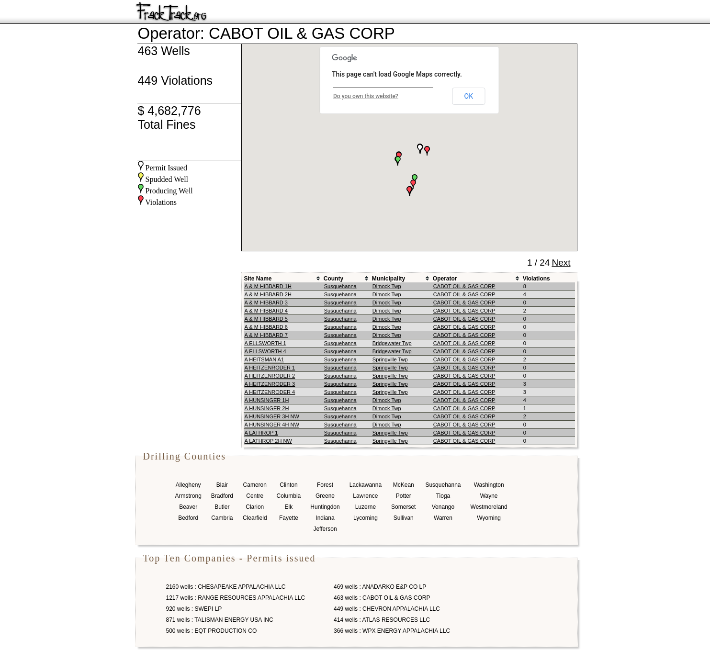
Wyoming (489, 518)
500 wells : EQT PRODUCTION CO (211, 631)
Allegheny (188, 485)
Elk (289, 507)
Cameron (255, 485)
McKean (403, 485)
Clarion (255, 507)
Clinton (288, 485)
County (333, 278)
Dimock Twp (386, 286)
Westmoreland (489, 507)
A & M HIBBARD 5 (266, 319)
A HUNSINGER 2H (267, 408)
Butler (221, 507)
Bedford (188, 518)
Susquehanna (340, 286)
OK (468, 96)
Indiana (325, 518)
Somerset (403, 507)
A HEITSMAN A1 (264, 359)
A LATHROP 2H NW (268, 441)
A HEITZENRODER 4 (270, 392)
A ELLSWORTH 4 (265, 351)
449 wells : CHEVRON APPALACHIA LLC (387, 608)
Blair (222, 485)
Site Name (258, 278)
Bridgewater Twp (392, 343)
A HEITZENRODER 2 (270, 376)
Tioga (443, 496)
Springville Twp (390, 359)
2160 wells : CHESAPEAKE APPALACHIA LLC (226, 586)
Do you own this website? (365, 96)
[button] (427, 151)
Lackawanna (365, 485)
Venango (443, 507)
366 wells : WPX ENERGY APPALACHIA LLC (392, 631)
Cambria (222, 518)
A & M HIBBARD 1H (268, 286)
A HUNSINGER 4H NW (272, 424)
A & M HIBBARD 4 (266, 311)
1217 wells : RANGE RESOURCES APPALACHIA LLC (235, 597)
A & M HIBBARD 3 (266, 302)
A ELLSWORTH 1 (265, 343)
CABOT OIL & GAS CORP (464, 286)
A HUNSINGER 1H (267, 400)
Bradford (222, 496)
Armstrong (188, 496)
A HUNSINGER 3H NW (272, 416)
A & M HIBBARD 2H (268, 294)
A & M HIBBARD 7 (266, 335)
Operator (445, 278)
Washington (489, 485)
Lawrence (365, 496)
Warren (443, 518)
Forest (325, 485)
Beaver (188, 507)
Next (561, 263)
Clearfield (255, 518)
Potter (403, 496)
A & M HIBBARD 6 (266, 327)
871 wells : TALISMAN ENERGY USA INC (219, 619)
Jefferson (325, 529)
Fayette (288, 518)
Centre (254, 496)
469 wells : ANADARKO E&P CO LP (380, 586)
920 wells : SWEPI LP (194, 608)
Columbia (289, 496)
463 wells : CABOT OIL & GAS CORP (382, 597)
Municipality (388, 278)
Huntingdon (324, 507)
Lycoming (365, 518)
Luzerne (365, 507)
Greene (325, 496)
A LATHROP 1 (261, 433)
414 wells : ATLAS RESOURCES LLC (382, 619)
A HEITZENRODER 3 (270, 384)
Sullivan (404, 518)
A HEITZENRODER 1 (270, 367)
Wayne (489, 496)
